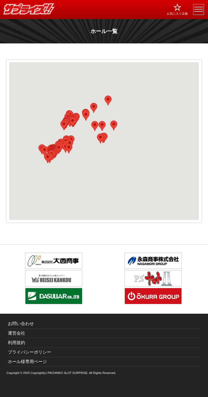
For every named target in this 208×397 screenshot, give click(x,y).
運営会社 (16, 333)
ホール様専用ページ (27, 361)
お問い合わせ (21, 323)
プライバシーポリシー (29, 352)
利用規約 (16, 342)
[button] (44, 151)
